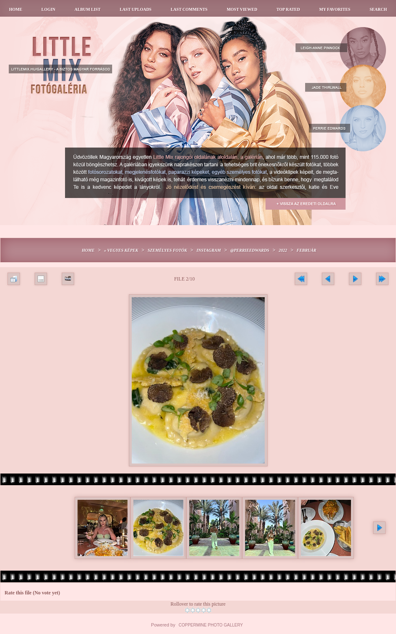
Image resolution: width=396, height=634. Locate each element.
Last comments (188, 9)
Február (306, 250)
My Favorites (335, 9)
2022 (283, 250)
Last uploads (135, 9)
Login (48, 9)
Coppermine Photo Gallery (211, 625)
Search (378, 9)
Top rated (288, 9)
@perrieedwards (250, 250)
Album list (88, 9)
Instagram (208, 250)
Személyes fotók (167, 250)
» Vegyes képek (121, 250)
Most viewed (242, 9)
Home (16, 9)
